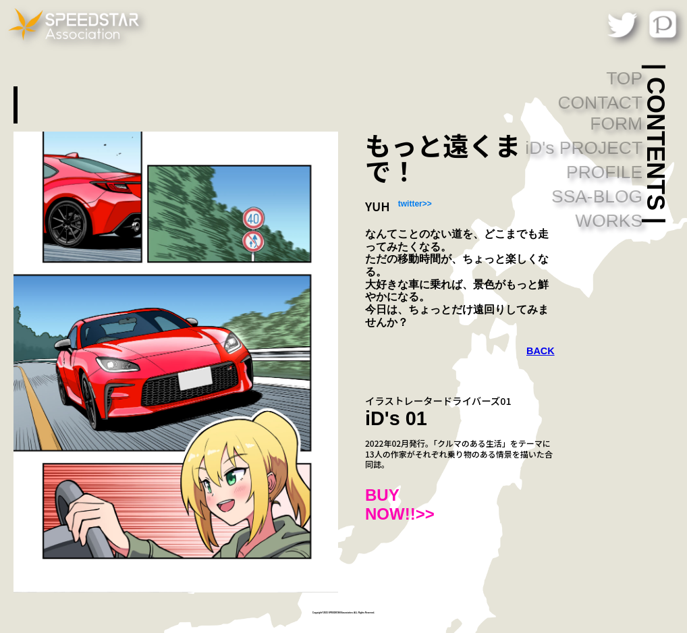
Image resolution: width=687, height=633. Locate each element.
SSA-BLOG (596, 196)
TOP (624, 78)
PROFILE (604, 172)
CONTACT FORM (599, 113)
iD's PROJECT (583, 148)
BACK (540, 351)
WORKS (608, 221)
